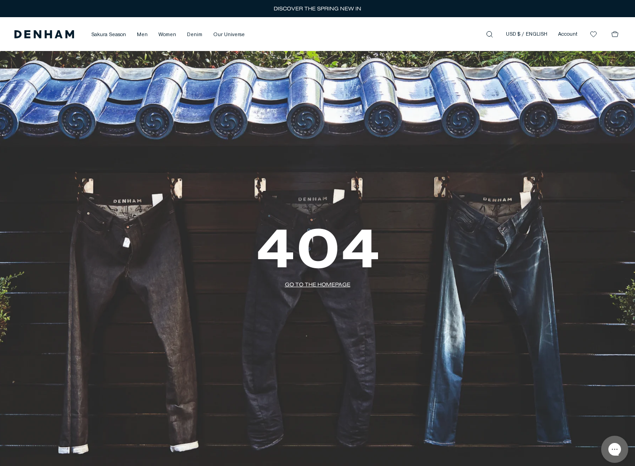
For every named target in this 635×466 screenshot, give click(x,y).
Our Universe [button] (229, 35)
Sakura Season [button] (108, 35)
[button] (44, 34)
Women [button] (167, 35)
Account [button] (567, 34)
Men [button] (142, 35)
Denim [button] (194, 35)
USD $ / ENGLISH (526, 34)
